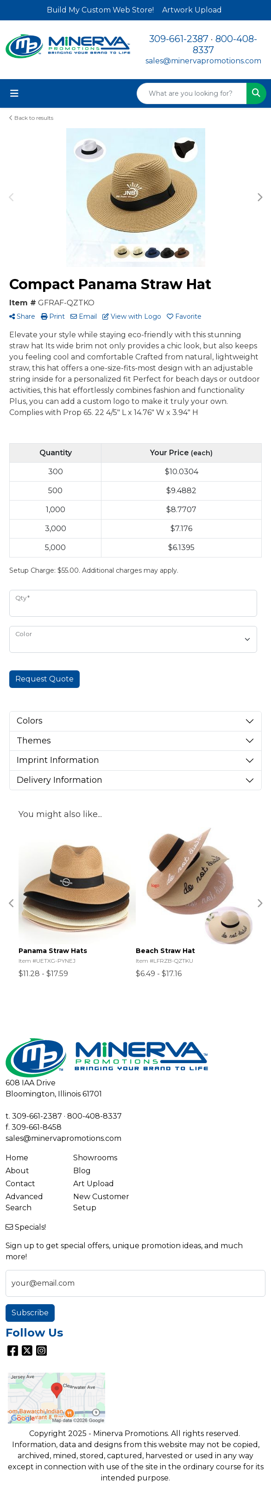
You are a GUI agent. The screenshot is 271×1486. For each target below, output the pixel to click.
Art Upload (93, 1183)
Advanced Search (24, 1202)
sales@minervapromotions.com (203, 60)
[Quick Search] (192, 93)
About (17, 1170)
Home (17, 1157)
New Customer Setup (101, 1202)
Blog (82, 1170)
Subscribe (30, 1312)
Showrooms (95, 1157)
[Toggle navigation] (14, 93)
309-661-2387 (178, 38)
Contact (20, 1183)
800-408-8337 (94, 1116)
